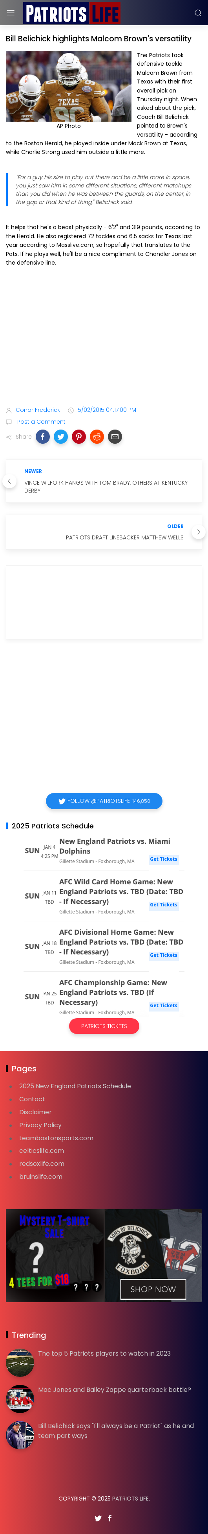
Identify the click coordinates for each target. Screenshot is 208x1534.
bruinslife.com (40, 1176)
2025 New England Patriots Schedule (75, 1086)
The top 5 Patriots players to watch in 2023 (104, 1353)
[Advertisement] (104, 338)
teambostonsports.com (56, 1138)
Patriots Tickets (104, 1026)
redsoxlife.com (41, 1163)
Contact (32, 1099)
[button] (43, 437)
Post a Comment (41, 422)
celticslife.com (41, 1150)
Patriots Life (130, 1499)
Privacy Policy (40, 1125)
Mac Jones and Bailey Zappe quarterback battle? (114, 1389)
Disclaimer (35, 1112)
